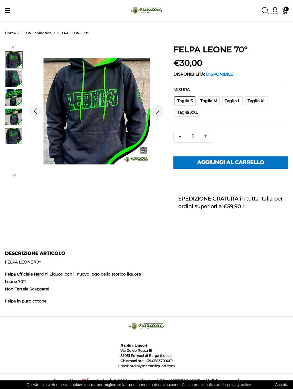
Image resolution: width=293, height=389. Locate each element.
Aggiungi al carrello (230, 162)
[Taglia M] (209, 100)
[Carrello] (285, 10)
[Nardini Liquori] (146, 10)
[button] (14, 47)
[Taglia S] (185, 100)
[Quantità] (192, 136)
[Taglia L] (232, 100)
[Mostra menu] (7, 10)
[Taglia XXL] (187, 112)
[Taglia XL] (256, 100)
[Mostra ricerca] (265, 10)
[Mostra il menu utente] (275, 10)
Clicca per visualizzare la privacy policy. (217, 384)
